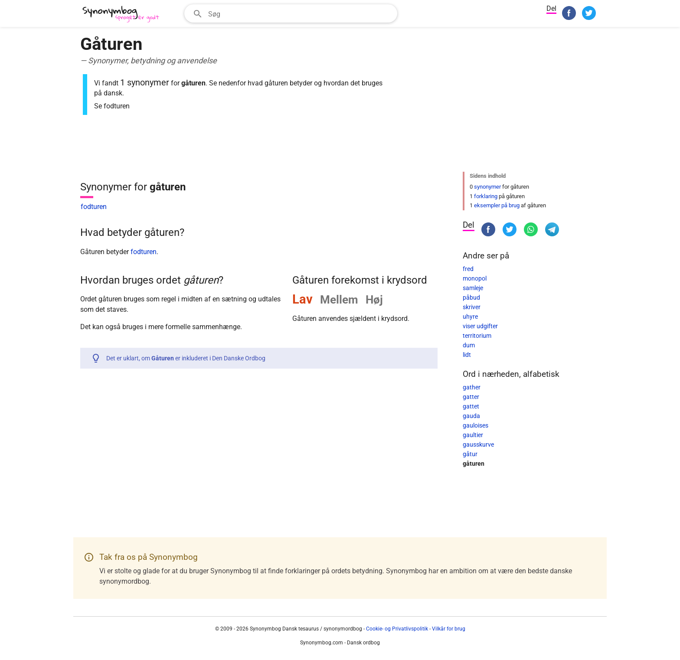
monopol (475, 278)
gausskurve (478, 444)
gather (472, 387)
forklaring (485, 196)
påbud (471, 297)
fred (468, 268)
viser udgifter (480, 326)
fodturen (94, 207)
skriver (472, 307)
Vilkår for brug (448, 629)
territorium (477, 335)
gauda (471, 415)
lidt (467, 354)
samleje (473, 287)
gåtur (470, 454)
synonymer (487, 186)
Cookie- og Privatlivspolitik (397, 629)
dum (469, 345)
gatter (471, 396)
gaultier (473, 434)
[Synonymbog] (123, 14)
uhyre (470, 316)
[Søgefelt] (300, 13)
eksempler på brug (497, 205)
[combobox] (291, 13)
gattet (471, 406)
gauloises (475, 425)
